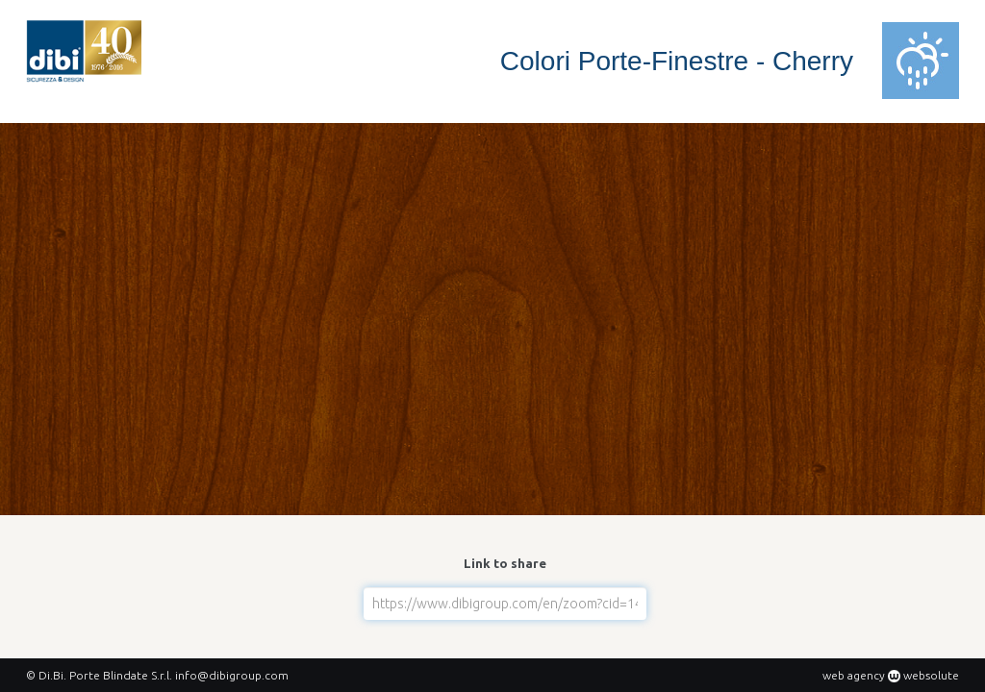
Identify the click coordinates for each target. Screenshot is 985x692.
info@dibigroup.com (232, 675)
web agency (853, 675)
